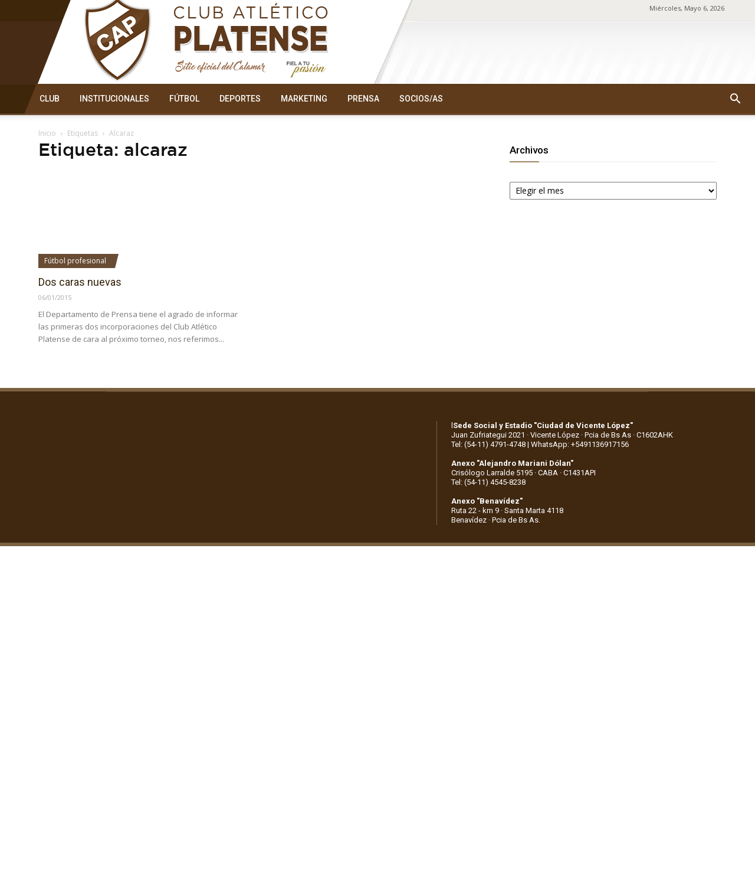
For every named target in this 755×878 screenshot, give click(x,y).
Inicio (47, 133)
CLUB (50, 98)
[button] (735, 99)
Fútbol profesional (75, 261)
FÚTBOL (184, 98)
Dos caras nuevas (80, 282)
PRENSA (363, 98)
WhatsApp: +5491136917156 (580, 444)
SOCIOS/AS (421, 98)
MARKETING (304, 98)
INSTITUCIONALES (114, 98)
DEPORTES (240, 98)
